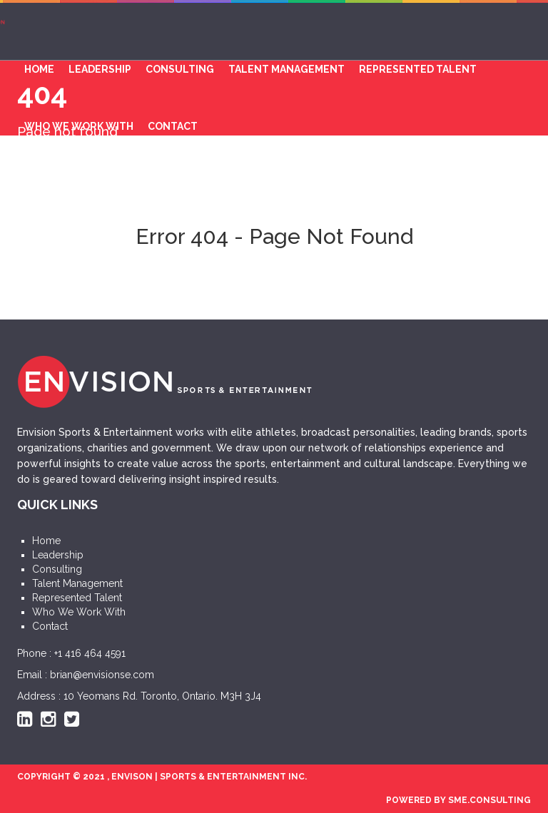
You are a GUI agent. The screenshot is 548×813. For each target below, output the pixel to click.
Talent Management (286, 69)
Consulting (180, 69)
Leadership (99, 69)
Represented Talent (418, 69)
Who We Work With (78, 126)
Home (39, 69)
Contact (173, 126)
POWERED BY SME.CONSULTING (458, 800)
